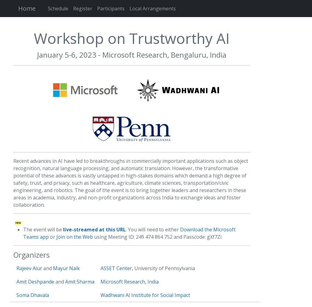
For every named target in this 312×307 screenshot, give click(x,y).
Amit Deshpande (35, 281)
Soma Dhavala (32, 295)
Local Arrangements (152, 8)
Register (82, 8)
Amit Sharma (79, 281)
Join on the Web (74, 237)
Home (27, 8)
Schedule (58, 8)
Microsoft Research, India (130, 281)
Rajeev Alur (29, 268)
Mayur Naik (66, 268)
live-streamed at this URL (94, 229)
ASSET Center (116, 268)
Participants (111, 8)
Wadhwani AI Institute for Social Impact (145, 295)
